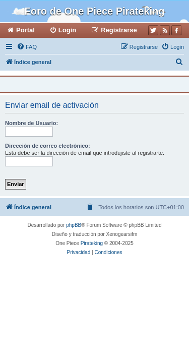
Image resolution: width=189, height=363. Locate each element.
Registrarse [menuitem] (119, 30)
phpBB (73, 225)
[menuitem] (27, 47)
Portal (25, 30)
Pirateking (92, 243)
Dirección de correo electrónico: (47, 146)
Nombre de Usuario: (31, 123)
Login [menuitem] (67, 30)
